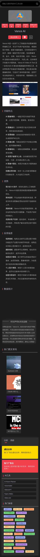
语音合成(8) (20, 527)
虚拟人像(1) (17, 509)
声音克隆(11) (21, 523)
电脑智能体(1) (9, 551)
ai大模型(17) (19, 520)
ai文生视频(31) (9, 512)
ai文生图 (11, 25)
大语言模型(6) (9, 530)
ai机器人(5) (29, 551)
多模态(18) (19, 551)
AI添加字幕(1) (9, 544)
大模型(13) (18, 534)
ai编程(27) (19, 530)
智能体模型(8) (29, 509)
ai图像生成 (25, 25)
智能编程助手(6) (19, 548)
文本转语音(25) (9, 523)
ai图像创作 (18, 25)
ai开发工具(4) (9, 537)
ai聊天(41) (21, 516)
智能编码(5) (29, 530)
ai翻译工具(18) (9, 527)
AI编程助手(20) (20, 541)
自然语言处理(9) (21, 544)
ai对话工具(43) (21, 512)
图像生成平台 (33, 25)
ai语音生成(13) (29, 534)
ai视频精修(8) (9, 541)
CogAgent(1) (8, 520)
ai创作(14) (8, 509)
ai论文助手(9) (20, 537)
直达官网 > (14, 37)
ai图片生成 (4, 25)
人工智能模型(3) (10, 516)
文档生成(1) (8, 534)
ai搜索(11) (8, 548)
